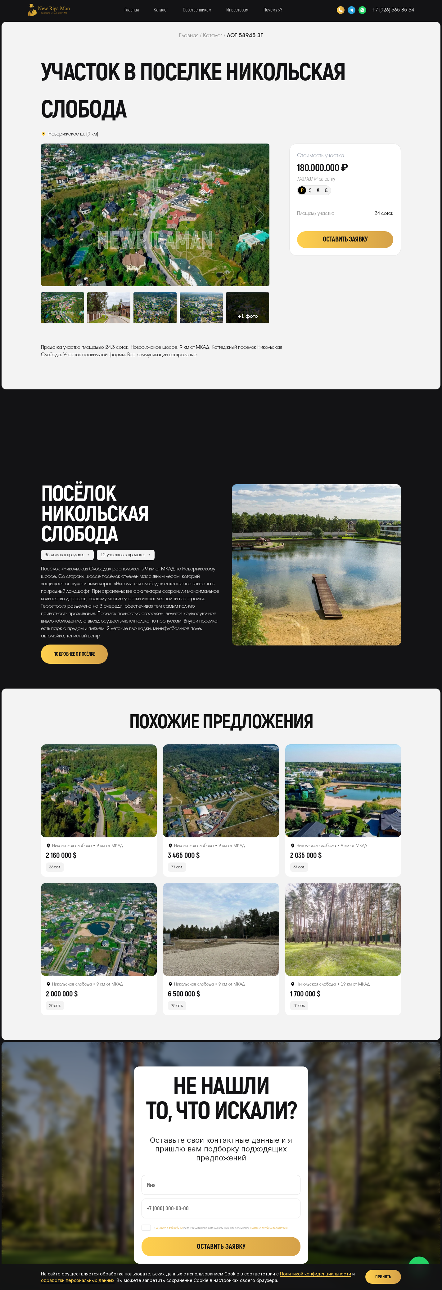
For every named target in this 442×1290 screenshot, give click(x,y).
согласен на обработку (169, 1228)
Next (246, 215)
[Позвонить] (341, 10)
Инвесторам (237, 10)
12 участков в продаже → (126, 554)
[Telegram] (351, 10)
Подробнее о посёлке (74, 654)
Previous (64, 215)
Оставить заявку (345, 239)
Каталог (161, 10)
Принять (383, 1276)
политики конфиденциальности (269, 1228)
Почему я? (273, 10)
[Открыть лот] (99, 790)
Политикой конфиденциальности (315, 1273)
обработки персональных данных (78, 1280)
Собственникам (197, 10)
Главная (131, 10)
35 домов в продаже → (67, 554)
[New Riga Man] (49, 10)
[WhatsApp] (362, 10)
